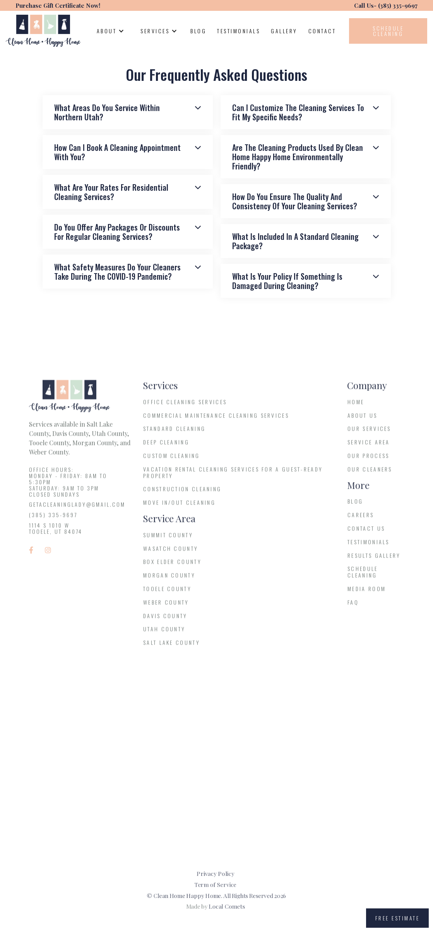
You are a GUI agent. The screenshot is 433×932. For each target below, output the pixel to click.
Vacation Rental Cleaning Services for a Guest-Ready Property (233, 477)
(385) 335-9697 (53, 519)
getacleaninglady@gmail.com (77, 509)
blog (355, 506)
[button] (110, 31)
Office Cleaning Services (185, 406)
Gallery (284, 31)
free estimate (397, 918)
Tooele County (167, 593)
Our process (368, 460)
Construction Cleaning (182, 494)
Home (355, 406)
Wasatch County (170, 553)
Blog (198, 31)
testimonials (238, 31)
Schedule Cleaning (362, 576)
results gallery (374, 560)
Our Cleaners (369, 474)
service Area (368, 447)
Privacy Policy (215, 872)
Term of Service (215, 884)
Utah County (164, 634)
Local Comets (227, 907)
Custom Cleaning (171, 460)
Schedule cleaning (388, 31)
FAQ (353, 607)
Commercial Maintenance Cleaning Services (216, 420)
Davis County (165, 620)
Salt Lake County (171, 647)
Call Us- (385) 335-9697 (386, 5)
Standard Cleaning (174, 433)
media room (366, 593)
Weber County (166, 607)
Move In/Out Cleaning (179, 507)
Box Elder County (172, 567)
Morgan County (169, 580)
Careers (360, 520)
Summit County (168, 539)
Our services (369, 433)
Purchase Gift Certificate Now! (57, 5)
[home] (43, 31)
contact (322, 31)
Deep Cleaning (166, 447)
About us (362, 420)
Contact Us (366, 533)
